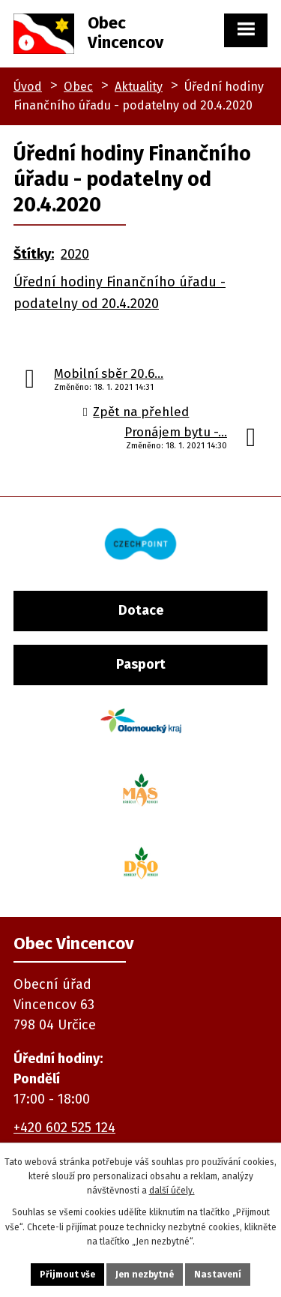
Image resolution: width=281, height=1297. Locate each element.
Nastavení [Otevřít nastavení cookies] (217, 1274)
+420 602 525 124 (64, 1127)
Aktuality (139, 86)
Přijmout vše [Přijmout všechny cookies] (67, 1274)
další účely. (172, 1190)
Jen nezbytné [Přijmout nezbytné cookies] (144, 1274)
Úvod (27, 86)
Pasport (141, 664)
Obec (78, 86)
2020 (75, 254)
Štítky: (33, 254)
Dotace (140, 610)
